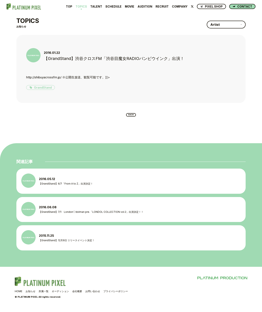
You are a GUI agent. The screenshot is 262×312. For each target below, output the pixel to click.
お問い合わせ (92, 295)
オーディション (60, 295)
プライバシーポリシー (115, 295)
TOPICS (81, 6)
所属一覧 (44, 295)
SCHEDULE (113, 6)
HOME (18, 295)
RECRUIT (162, 6)
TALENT (96, 6)
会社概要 (77, 295)
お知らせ (30, 295)
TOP (69, 6)
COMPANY (179, 6)
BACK (131, 116)
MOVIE (129, 6)
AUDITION (145, 6)
